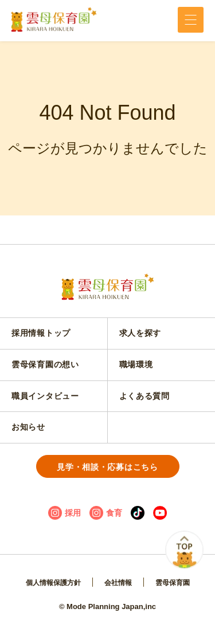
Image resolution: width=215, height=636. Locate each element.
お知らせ (28, 426)
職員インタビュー (45, 396)
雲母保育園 (172, 583)
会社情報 (118, 583)
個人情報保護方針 (53, 583)
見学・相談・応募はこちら (107, 467)
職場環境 (136, 364)
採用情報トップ (41, 332)
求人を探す (140, 332)
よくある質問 (144, 396)
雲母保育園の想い (45, 364)
